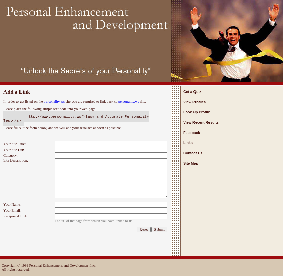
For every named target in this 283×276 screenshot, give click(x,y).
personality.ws (54, 101)
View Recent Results (201, 122)
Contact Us (192, 153)
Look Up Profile (196, 112)
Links (188, 143)
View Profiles (194, 102)
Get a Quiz (192, 92)
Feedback (191, 133)
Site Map (190, 163)
